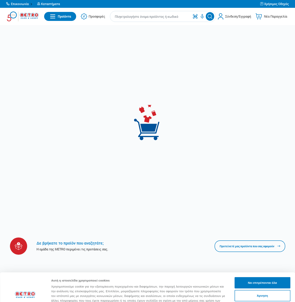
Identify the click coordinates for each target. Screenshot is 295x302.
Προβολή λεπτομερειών (232, 294)
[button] (19, 4)
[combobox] (151, 16)
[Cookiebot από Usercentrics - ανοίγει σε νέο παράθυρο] (25, 294)
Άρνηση (262, 268)
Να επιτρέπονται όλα (262, 255)
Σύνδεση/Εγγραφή (238, 16)
